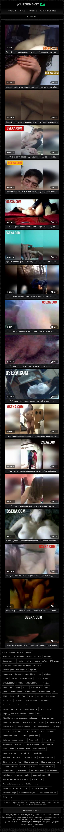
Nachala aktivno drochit (41, 775)
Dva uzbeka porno (37, 771)
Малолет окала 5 (16, 652)
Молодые (50, 731)
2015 (55, 692)
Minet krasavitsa (39, 749)
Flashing (47, 656)
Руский (33, 670)
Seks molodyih (47, 744)
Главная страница (32, 811)
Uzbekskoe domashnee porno (14, 740)
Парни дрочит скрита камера (14, 714)
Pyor (23, 696)
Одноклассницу (9, 661)
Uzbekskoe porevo (32, 744)
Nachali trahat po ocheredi (13, 784)
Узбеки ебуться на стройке (36, 661)
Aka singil (56, 727)
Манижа (40, 696)
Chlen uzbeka (52, 771)
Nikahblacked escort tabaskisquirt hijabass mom (21, 718)
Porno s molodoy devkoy (12, 744)
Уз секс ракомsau (42, 678)
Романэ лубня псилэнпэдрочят (15, 670)
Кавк (46, 687)
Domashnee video (10, 736)
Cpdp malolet (8, 687)
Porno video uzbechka (41, 727)
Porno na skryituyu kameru (40, 788)
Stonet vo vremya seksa (12, 762)
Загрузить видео (48, 11)
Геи (42, 731)
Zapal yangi (14, 696)
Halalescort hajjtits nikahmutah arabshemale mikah (22, 656)
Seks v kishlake (37, 753)
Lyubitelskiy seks (9, 753)
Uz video (33, 766)
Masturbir (46, 683)
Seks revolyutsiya (9, 793)
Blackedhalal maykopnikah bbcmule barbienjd (20, 709)
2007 (38, 714)
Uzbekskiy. (32, 4)
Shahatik (47, 674)
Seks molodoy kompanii (12, 757)
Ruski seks (17, 731)
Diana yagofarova (24, 705)
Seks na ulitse (8, 771)
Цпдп (25, 687)
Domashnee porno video (29, 736)
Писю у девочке (31, 700)
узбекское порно (34, 822)
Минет (26, 731)
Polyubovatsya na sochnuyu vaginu (16, 775)
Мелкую (29, 652)
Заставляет (50, 696)
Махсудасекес (36, 687)
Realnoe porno (8, 749)
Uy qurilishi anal (53, 722)
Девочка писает (48, 718)
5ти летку (18, 700)
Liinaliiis (35, 731)
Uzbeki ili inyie (36, 779)
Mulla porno (7, 797)
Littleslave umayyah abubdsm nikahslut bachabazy (22, 665)
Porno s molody (34, 740)
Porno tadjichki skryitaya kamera (15, 788)
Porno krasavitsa (23, 749)
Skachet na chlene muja (50, 762)
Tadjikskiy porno (32, 784)
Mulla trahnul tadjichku (47, 793)
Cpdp (18, 687)
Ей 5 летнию (54, 661)
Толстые (6, 731)
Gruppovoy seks (30, 757)
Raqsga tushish (9, 705)
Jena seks (23, 766)
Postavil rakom (8, 727)
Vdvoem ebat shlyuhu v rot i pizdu (15, 779)
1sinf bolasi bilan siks (11, 722)
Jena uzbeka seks (10, 766)
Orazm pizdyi (24, 753)
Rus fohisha (44, 700)
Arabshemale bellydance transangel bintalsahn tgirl (22, 674)
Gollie (20, 661)
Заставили (7, 700)
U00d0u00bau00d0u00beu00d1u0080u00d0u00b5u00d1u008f (26, 692)
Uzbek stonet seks (46, 757)
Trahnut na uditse (46, 766)
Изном (31, 696)
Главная (12, 11)
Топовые (33, 11)
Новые (22, 11)
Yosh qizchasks (46, 709)
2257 (32, 826)
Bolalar (41, 722)
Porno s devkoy (49, 740)
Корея (31, 714)
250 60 (5, 678)
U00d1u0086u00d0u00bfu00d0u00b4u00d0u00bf (21, 683)
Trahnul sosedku (23, 727)
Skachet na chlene (31, 762)
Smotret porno (22, 771)
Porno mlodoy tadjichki (27, 793)
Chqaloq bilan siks (29, 722)
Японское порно (26, 678)
